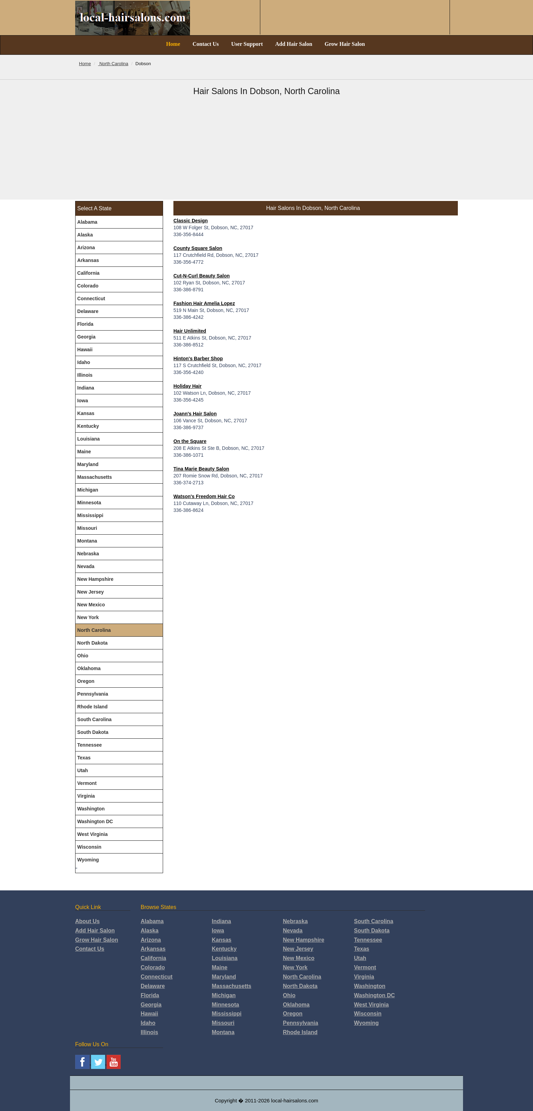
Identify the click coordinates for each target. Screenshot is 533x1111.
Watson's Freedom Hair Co (204, 496)
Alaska (85, 235)
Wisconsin (89, 847)
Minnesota (89, 502)
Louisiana (88, 439)
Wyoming (88, 859)
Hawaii (84, 349)
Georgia (86, 337)
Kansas (85, 413)
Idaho (83, 362)
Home (173, 44)
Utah (82, 770)
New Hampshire (95, 579)
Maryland (87, 464)
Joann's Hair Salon (195, 413)
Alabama (87, 222)
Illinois (84, 375)
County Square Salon (197, 248)
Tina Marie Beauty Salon (201, 469)
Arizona (86, 247)
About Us (87, 921)
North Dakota (92, 643)
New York (88, 617)
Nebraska (88, 553)
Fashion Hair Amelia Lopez (204, 303)
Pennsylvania (92, 694)
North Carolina (94, 630)
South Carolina (94, 719)
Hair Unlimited (189, 331)
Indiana (85, 388)
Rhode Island (92, 706)
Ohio (82, 655)
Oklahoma (89, 668)
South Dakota (92, 732)
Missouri (87, 528)
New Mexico (91, 604)
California (88, 273)
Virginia (86, 796)
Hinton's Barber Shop (198, 358)
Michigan (87, 490)
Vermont (87, 783)
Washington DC (95, 821)
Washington (91, 808)
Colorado (87, 286)
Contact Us (206, 44)
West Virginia (92, 834)
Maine (84, 451)
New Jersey (90, 592)
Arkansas (88, 260)
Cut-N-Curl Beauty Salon (201, 276)
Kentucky (88, 426)
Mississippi (90, 515)
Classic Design (190, 220)
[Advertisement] (266, 148)
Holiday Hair (187, 386)
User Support (247, 44)
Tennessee (89, 745)
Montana (87, 541)
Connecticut (91, 298)
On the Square (190, 441)
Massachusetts (94, 477)
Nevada (85, 566)
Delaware (87, 311)
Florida (85, 324)
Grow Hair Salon (345, 44)
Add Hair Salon (293, 44)
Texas (84, 757)
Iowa (82, 400)
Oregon (85, 681)
